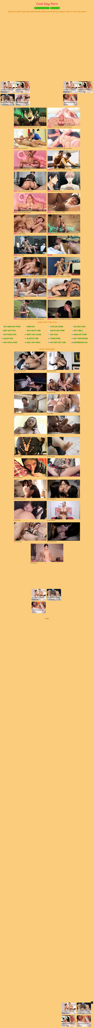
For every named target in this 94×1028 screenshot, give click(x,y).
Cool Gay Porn (47, 4)
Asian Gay (55, 8)
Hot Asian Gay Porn (42, 8)
